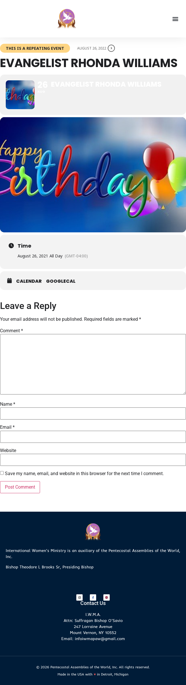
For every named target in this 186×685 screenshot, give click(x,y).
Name (7, 404)
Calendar (29, 281)
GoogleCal (60, 281)
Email (7, 427)
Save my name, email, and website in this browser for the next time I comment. (84, 473)
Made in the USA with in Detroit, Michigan (93, 674)
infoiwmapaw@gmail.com (100, 638)
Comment (11, 331)
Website (8, 450)
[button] (175, 19)
